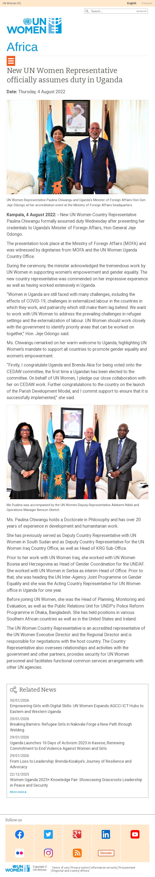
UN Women (40, 869)
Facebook (20, 834)
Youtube (135, 834)
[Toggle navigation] (11, 61)
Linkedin (106, 834)
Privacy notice (80, 867)
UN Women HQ (12, 3)
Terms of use (60, 867)
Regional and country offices (70, 870)
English (131, 3)
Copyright (38, 866)
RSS (77, 853)
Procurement (127, 867)
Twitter (48, 834)
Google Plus (77, 834)
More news (17, 792)
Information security (104, 867)
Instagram (48, 853)
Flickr (20, 853)
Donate (106, 853)
